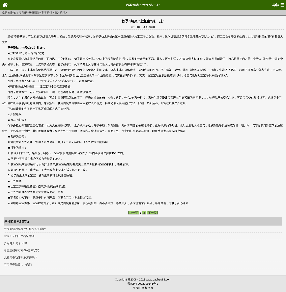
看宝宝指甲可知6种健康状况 (21, 250)
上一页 (133, 212)
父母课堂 (34, 12)
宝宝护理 (46, 12)
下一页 (152, 212)
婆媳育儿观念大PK (15, 243)
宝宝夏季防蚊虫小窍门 (18, 264)
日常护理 (59, 12)
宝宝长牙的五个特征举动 (19, 236)
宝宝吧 (23, 12)
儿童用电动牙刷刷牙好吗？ (20, 257)
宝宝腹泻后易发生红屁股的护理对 (25, 229)
